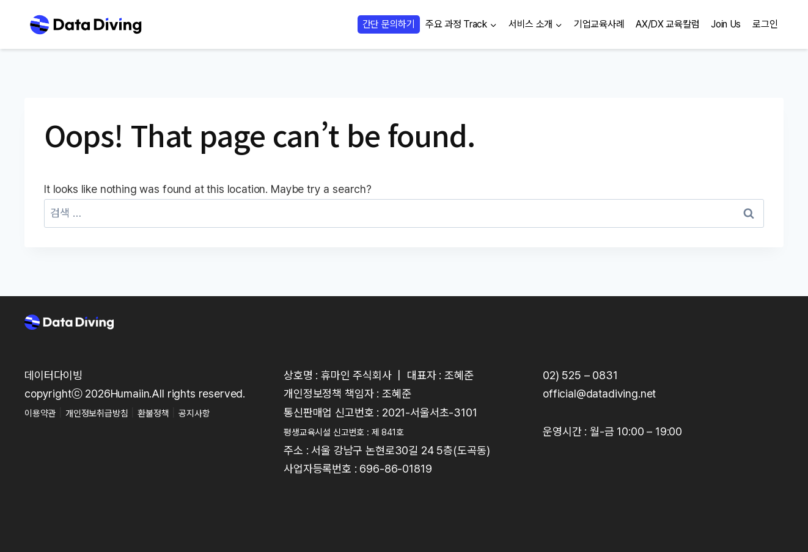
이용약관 (43, 412)
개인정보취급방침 (111, 412)
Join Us (726, 24)
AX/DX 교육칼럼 (667, 24)
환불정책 (179, 412)
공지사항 (227, 412)
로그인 (764, 24)
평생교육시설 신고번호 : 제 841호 (358, 431)
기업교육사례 (599, 24)
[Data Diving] (85, 24)
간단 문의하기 (388, 24)
